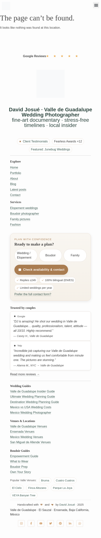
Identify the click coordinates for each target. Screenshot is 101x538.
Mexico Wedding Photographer (30, 412)
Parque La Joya (62, 487)
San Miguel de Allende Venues (30, 442)
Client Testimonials (33, 141)
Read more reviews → (25, 374)
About (14, 178)
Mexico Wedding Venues (26, 437)
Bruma (45, 480)
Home (14, 167)
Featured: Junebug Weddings (50, 149)
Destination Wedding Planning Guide (34, 402)
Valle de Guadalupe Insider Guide (32, 391)
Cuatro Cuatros (65, 480)
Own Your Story (20, 472)
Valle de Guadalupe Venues (28, 426)
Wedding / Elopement (24, 255)
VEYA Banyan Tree (24, 495)
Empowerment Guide (24, 456)
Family (75, 255)
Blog (13, 184)
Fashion (15, 224)
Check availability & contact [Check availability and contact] (41, 269)
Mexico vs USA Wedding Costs (30, 407)
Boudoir (50, 255)
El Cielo (17, 487)
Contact (15, 195)
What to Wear (19, 461)
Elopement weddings (24, 208)
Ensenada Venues (22, 431)
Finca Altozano (37, 487)
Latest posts (18, 189)
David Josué (67, 504)
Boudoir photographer (24, 213)
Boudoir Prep (18, 466)
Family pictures (20, 219)
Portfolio (15, 173)
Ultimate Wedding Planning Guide (32, 396)
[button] (96, 5)
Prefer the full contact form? (32, 294)
